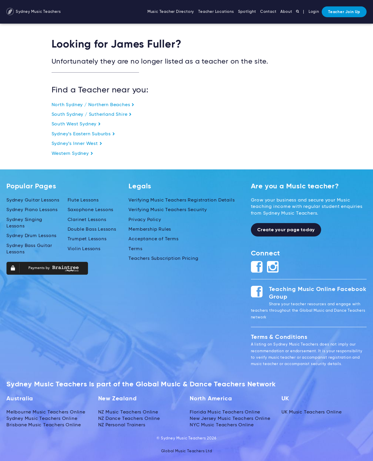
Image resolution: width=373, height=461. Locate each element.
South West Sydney (76, 124)
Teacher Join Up (344, 12)
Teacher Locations (216, 12)
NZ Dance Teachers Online (129, 418)
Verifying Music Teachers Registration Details (182, 200)
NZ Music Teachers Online (128, 412)
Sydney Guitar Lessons (32, 200)
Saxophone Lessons (91, 210)
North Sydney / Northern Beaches (93, 105)
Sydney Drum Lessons (31, 236)
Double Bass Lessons (92, 229)
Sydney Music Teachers (33, 12)
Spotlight (247, 12)
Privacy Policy (145, 220)
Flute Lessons (83, 200)
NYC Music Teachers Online (222, 425)
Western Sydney (72, 153)
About (286, 12)
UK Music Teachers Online (311, 412)
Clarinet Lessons (87, 220)
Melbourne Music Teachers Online (45, 412)
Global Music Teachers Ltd (186, 451)
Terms (135, 249)
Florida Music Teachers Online (225, 412)
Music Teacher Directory (170, 12)
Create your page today (286, 230)
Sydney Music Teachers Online (41, 418)
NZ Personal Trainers (121, 425)
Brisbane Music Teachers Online (43, 425)
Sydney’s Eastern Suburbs (83, 134)
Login (314, 12)
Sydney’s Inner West (77, 143)
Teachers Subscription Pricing (163, 258)
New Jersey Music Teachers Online (230, 418)
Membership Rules (150, 229)
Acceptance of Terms (153, 239)
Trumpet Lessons (87, 239)
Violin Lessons (84, 249)
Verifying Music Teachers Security (168, 210)
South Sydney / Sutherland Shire (92, 114)
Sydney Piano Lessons (32, 210)
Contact (268, 12)
